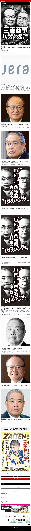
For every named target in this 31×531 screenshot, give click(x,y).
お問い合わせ (15, 527)
